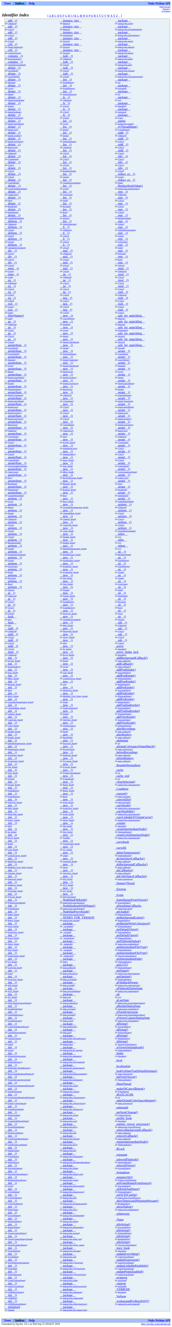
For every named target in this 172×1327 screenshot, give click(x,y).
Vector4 (66, 53)
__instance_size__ (71, 20)
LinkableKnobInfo (15, 218)
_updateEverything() (127, 1253)
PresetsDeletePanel (16, 1127)
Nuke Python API (159, 3)
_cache (119, 770)
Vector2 (66, 41)
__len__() (65, 120)
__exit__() (11, 303)
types (120, 118)
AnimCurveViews (15, 141)
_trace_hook (122, 1248)
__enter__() (12, 268)
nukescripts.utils (124, 65)
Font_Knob (67, 584)
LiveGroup (67, 194)
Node (120, 183)
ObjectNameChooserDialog (19, 1003)
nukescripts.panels (125, 124)
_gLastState (122, 1000)
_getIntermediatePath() (128, 958)
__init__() (11, 657)
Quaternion (67, 35)
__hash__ (10, 616)
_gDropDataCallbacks (128, 905)
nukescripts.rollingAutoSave (74, 1304)
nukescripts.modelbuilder (73, 1215)
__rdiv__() (121, 156)
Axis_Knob (67, 466)
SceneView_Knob (70, 808)
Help (32, 3)
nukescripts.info (69, 1198)
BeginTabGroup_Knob (72, 478)
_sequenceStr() (124, 1177)
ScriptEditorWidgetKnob (18, 1263)
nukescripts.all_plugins (72, 1050)
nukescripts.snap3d (126, 47)
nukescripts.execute (71, 1139)
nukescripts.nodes (70, 1221)
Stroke (10, 106)
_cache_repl (122, 775)
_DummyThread (125, 883)
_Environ (120, 889)
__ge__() (10, 321)
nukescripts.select (125, 41)
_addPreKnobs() (124, 687)
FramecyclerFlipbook (17, 1103)
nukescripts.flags (70, 1145)
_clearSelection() (125, 781)
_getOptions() (123, 976)
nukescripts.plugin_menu (73, 1245)
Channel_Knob (69, 519)
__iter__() (66, 79)
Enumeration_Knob (71, 560)
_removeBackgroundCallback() (133, 1130)
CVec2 (10, 29)
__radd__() (121, 132)
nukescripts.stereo (125, 53)
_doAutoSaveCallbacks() (130, 858)
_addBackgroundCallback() (131, 657)
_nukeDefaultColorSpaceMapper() (135, 1100)
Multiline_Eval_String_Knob (75, 696)
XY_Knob (67, 891)
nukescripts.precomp (71, 1251)
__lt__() (65, 227)
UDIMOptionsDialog (17, 1304)
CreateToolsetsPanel (16, 1280)
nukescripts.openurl (71, 1233)
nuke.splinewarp (69, 1026)
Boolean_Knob (69, 489)
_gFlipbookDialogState (129, 988)
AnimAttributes (14, 59)
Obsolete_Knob (14, 873)
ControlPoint (13, 183)
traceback (122, 112)
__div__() (11, 250)
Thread (11, 1310)
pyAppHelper (123, 130)
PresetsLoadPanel (15, 1133)
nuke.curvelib (68, 985)
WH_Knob (67, 879)
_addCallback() (124, 663)
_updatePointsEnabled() (129, 1271)
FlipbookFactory (15, 1062)
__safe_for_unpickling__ (130, 315)
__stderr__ (121, 534)
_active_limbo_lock (127, 652)
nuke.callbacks (124, 661)
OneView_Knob (69, 720)
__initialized (12, 1307)
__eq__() (10, 280)
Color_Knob (68, 531)
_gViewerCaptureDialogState (132, 1017)
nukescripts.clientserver (72, 1109)
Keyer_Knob (68, 655)
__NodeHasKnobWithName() (77, 905)
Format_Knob (68, 596)
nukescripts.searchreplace (128, 35)
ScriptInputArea (14, 1021)
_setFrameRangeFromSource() (133, 1183)
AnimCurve (13, 130)
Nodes (65, 714)
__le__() (65, 97)
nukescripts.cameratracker (128, 785)
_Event (119, 895)
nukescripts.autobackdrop (73, 1068)
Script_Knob (68, 814)
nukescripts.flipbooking (72, 1156)
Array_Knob (68, 460)
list (9, 625)
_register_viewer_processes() (132, 1124)
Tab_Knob (67, 826)
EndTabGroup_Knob (71, 554)
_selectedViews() (125, 1165)
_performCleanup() (126, 1112)
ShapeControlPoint (16, 100)
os (119, 82)
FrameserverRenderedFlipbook (21, 1086)
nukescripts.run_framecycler (74, 1310)
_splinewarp (68, 956)
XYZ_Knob (68, 885)
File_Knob (67, 578)
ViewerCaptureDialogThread (20, 1239)
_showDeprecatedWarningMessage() (137, 1200)
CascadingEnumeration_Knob (75, 507)
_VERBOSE (122, 1289)
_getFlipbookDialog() (128, 941)
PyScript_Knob (69, 767)
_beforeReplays (124, 758)
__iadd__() (11, 628)
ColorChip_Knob (70, 525)
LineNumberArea (15, 1015)
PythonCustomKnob (71, 773)
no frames (166, 11)
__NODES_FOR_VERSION (77, 917)
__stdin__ (121, 539)
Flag (10, 200)
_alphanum (121, 740)
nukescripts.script (125, 23)
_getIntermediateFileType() (131, 947)
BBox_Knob (68, 472)
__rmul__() (122, 268)
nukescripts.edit (69, 1133)
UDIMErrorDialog (15, 1292)
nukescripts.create (70, 1115)
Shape (10, 94)
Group (120, 177)
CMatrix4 (12, 23)
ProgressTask (68, 749)
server (10, 1050)
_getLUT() (121, 964)
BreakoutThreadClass (17, 1180)
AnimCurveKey (14, 135)
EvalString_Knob (70, 566)
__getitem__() (13, 498)
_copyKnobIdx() (125, 811)
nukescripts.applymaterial (128, 973)
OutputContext (69, 726)
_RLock (120, 1148)
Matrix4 (66, 29)
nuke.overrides (69, 1009)
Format (66, 590)
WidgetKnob (13, 1162)
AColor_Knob (68, 442)
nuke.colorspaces (125, 749)
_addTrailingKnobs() (127, 705)
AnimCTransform (15, 118)
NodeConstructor (15, 47)
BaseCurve (12, 147)
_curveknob (122, 841)
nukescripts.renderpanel (73, 1298)
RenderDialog (124, 684)
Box (64, 495)
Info (64, 643)
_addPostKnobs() (125, 669)
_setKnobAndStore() (127, 1189)
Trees (7, 3)
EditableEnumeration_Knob (74, 549)
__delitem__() (13, 221)
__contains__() (14, 56)
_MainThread (123, 1083)
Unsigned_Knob (69, 861)
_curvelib (120, 847)
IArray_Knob (68, 637)
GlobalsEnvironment (16, 65)
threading (122, 106)
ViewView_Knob (70, 873)
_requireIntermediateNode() (131, 1141)
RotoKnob (12, 206)
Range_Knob (68, 790)
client (10, 1044)
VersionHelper (14, 1251)
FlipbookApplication (16, 1056)
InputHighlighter (15, 1009)
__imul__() (11, 652)
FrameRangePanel (15, 1109)
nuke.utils (67, 1032)
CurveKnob (13, 71)
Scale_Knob (68, 802)
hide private (165, 7)
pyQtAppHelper (14, 1198)
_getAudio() (122, 911)
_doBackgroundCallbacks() (131, 864)
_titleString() (122, 1224)
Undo (10, 277)
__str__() (120, 551)
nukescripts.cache (70, 1086)
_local (118, 1060)
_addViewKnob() (125, 716)
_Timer (119, 1219)
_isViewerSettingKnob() (129, 1047)
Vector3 (66, 47)
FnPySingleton (69, 897)
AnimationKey (69, 454)
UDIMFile (12, 1298)
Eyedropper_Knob (70, 572)
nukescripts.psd (69, 1257)
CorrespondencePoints (17, 189)
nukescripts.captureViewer (74, 1103)
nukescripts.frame (70, 1168)
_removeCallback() (126, 1135)
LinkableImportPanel (16, 1032)
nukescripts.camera (71, 1091)
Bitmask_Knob (69, 484)
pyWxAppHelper (15, 1204)
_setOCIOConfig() (126, 1194)
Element (11, 82)
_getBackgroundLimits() (129, 917)
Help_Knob (67, 625)
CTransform (13, 159)
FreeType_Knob (69, 613)
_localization (68, 938)
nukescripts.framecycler (73, 1174)
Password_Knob (69, 743)
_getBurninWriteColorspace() (132, 923)
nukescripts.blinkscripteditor (74, 1074)
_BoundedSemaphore (128, 765)
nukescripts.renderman (72, 1292)
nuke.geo (66, 997)
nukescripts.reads (70, 1280)
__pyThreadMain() (126, 126)
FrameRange (68, 82)
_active (119, 646)
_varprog (120, 1283)
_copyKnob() (123, 805)
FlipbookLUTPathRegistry (19, 1068)
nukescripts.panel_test (72, 1239)
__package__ (123, 20)
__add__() (11, 20)
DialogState (13, 1209)
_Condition (121, 788)
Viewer (66, 218)
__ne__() (65, 274)
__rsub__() (121, 292)
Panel (65, 731)
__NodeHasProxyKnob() (75, 911)
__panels (120, 120)
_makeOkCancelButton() (130, 1088)
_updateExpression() (127, 1259)
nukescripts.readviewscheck (74, 1286)
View (120, 613)
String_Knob (68, 820)
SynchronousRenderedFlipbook (21, 1097)
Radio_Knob (68, 785)
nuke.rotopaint (124, 796)
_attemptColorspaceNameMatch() (135, 746)
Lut (64, 684)
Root (65, 212)
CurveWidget (13, 76)
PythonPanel (123, 1091)
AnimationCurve (69, 448)
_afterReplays (123, 734)
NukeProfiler (13, 1150)
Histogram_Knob (70, 631)
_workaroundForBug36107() (132, 1301)
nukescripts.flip (69, 1150)
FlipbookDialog (124, 678)
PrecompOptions (15, 1168)
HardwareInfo (14, 1115)
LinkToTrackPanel (125, 1257)
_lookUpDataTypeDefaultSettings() (136, 1071)
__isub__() (66, 56)
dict (9, 619)
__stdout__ (121, 545)
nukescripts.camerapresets (128, 985)
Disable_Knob (69, 537)
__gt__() (10, 593)
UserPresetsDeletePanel (18, 1139)
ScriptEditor (13, 1257)
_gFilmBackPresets (126, 982)
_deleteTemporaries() (127, 852)
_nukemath (67, 944)
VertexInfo (12, 1268)
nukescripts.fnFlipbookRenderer (76, 1162)
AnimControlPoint (15, 124)
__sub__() (121, 622)
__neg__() (66, 297)
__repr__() (121, 191)
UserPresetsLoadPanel (17, 1145)
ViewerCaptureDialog (127, 956)
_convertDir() (123, 799)
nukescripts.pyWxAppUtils (74, 1274)
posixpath (122, 88)
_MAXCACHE (124, 1094)
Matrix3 (66, 23)
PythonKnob (68, 779)
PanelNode (122, 596)
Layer (10, 88)
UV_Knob (67, 849)
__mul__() (66, 250)
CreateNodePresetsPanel (18, 1121)
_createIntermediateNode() (131, 829)
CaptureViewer (14, 53)
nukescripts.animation (72, 1056)
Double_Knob (68, 543)
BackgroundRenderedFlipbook (20, 1074)
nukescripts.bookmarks (72, 1080)
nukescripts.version (126, 71)
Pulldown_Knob (69, 755)
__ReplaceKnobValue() (129, 185)
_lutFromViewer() (126, 1076)
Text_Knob (67, 832)
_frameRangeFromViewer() (131, 899)
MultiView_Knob (70, 690)
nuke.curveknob (69, 979)
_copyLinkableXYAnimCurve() (134, 817)
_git (117, 994)
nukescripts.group (70, 1180)
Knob (65, 661)
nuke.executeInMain (71, 991)
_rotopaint (67, 950)
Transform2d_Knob (71, 844)
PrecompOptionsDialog (18, 1174)
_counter (120, 823)
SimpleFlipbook (14, 1091)
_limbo (119, 1053)
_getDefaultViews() (126, 929)
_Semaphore (122, 1172)
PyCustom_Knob (70, 761)
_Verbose (120, 1296)
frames (166, 9)
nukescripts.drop (125, 908)
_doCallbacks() (124, 870)
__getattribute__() (15, 345)
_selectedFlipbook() (127, 1159)
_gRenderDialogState (128, 1006)
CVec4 (10, 41)
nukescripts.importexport (73, 1192)
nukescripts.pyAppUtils (72, 1263)
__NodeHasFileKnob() (73, 899)
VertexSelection (69, 94)
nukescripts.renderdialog (128, 944)
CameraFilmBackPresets (18, 1026)
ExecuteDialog (124, 672)
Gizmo (65, 177)
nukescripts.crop (69, 1121)
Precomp (66, 206)
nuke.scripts (68, 1021)
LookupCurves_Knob (72, 678)
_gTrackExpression (126, 1012)
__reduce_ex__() (125, 174)
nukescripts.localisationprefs (74, 1204)
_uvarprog (121, 1277)
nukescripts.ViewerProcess (74, 1038)
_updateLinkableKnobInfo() (131, 1265)
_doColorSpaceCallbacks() (131, 876)
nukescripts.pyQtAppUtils (73, 1268)
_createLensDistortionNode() (132, 834)
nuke (10, 318)
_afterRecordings (125, 728)
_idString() (121, 1023)
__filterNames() (14, 315)
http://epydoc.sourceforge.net (156, 1324)
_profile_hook (123, 1118)
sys (119, 100)
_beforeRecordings (126, 752)
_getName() (122, 970)
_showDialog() (124, 1206)
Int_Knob (67, 649)
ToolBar (66, 838)
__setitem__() (123, 504)
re (119, 94)
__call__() (11, 44)
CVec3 (10, 35)
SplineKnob (13, 212)
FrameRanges (68, 88)
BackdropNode (69, 171)
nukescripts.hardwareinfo (73, 1186)
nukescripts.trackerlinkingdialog (131, 1003)
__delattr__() (13, 67)
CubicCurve (13, 194)
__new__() (66, 315)
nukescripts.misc (70, 1209)
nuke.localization (70, 1003)
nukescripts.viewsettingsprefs (130, 76)
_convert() (121, 793)
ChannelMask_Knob (71, 513)
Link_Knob (67, 672)
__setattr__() (122, 351)
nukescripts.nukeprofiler (73, 1227)
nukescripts (67, 1044)
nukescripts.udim (125, 59)
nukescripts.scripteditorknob (129, 29)
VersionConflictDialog (17, 1245)
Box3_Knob (68, 501)
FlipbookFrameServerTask (19, 1080)
